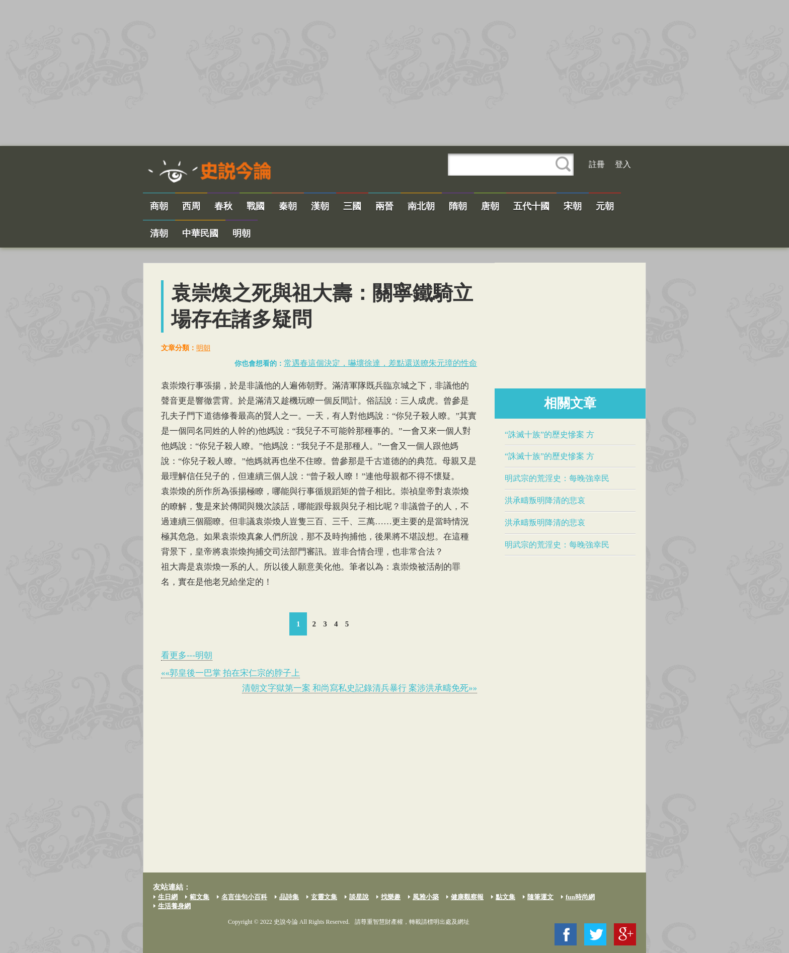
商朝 (159, 206)
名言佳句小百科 (244, 897)
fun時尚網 (580, 897)
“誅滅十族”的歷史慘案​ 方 (549, 434)
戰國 (256, 206)
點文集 (505, 897)
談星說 (359, 897)
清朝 (159, 233)
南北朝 (421, 206)
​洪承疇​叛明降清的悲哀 (545, 500)
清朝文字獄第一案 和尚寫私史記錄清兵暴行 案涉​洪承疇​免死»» (360, 688)
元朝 (605, 206)
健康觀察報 (467, 897)
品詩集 (289, 897)
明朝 (241, 233)
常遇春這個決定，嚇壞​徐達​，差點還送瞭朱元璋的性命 (380, 363)
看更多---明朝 (186, 655)
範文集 (199, 897)
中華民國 (200, 233)
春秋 (223, 206)
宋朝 (573, 206)
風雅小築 (426, 897)
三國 (352, 206)
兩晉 (384, 206)
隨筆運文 (540, 897)
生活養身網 (174, 906)
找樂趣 (391, 897)
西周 (191, 206)
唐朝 (490, 206)
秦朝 (288, 206)
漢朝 (320, 206)
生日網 (168, 897)
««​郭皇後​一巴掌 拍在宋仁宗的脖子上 (230, 673)
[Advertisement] (394, 73)
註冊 (597, 164)
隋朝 (458, 206)
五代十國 (531, 206)
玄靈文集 (324, 897)
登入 (623, 164)
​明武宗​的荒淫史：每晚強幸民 (557, 478)
